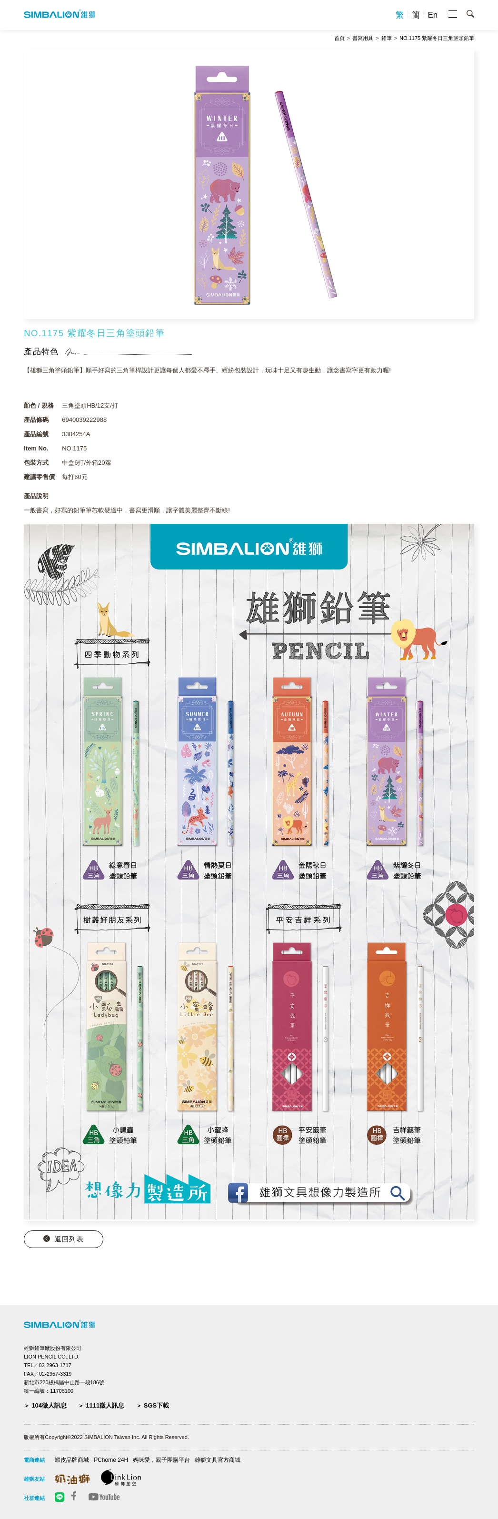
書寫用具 (362, 38)
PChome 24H (111, 1460)
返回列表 (69, 1239)
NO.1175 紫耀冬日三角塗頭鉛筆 (436, 38)
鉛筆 (386, 38)
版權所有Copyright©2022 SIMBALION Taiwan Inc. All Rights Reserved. (106, 1437)
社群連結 (34, 1498)
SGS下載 (156, 1405)
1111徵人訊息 (105, 1405)
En (433, 15)
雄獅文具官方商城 (217, 1460)
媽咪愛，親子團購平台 (161, 1460)
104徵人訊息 (49, 1405)
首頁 (339, 38)
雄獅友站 (34, 1479)
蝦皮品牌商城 (72, 1460)
